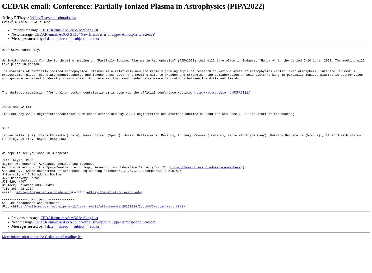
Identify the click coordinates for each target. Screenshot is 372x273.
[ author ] (95, 39)
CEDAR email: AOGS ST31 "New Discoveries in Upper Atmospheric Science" (95, 34)
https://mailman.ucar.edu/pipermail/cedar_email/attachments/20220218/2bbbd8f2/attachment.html (98, 238)
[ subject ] (79, 39)
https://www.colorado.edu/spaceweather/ (205, 191)
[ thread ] (63, 39)
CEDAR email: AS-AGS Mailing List (69, 30)
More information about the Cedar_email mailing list (42, 269)
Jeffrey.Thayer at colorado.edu (53, 18)
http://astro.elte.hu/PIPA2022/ (222, 101)
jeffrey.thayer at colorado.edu (42, 221)
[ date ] (50, 39)
